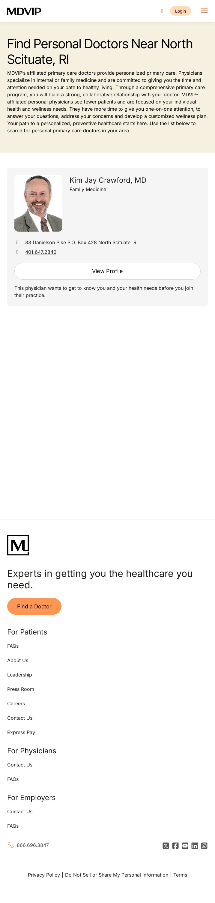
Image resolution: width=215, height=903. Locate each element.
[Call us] (162, 11)
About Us (17, 660)
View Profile (107, 271)
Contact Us (19, 718)
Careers (16, 703)
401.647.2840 (40, 252)
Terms (180, 875)
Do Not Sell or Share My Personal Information (116, 875)
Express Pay (21, 732)
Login (180, 11)
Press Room (20, 689)
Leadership (19, 675)
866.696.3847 (33, 845)
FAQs (13, 646)
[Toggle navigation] (204, 10)
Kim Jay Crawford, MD (108, 180)
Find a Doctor (34, 606)
